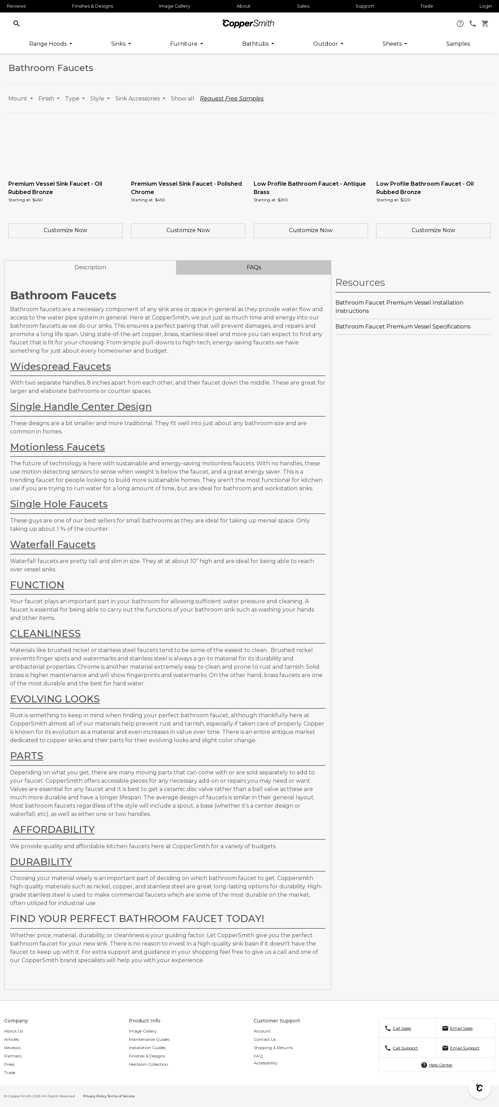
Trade (426, 6)
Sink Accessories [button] (138, 98)
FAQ (258, 1055)
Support (365, 6)
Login (486, 6)
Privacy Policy (94, 1096)
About (244, 6)
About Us (13, 1031)
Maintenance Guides (149, 1039)
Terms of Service (121, 1096)
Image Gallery (174, 6)
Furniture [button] (184, 44)
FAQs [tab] (254, 267)
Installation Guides (147, 1047)
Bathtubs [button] (256, 44)
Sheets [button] (393, 44)
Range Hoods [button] (48, 44)
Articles (11, 1039)
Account (262, 1031)
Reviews (16, 6)
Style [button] (98, 98)
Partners (12, 1055)
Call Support (405, 1048)
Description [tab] (90, 267)
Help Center (441, 1065)
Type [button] (73, 98)
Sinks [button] (119, 44)
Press (9, 1064)
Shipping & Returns (273, 1047)
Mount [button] (18, 98)
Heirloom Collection (148, 1064)
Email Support (465, 1048)
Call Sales (402, 1028)
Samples (458, 44)
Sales (303, 6)
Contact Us (265, 1039)
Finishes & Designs (92, 6)
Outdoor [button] (326, 44)
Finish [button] (46, 98)
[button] (16, 23)
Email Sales (461, 1028)
